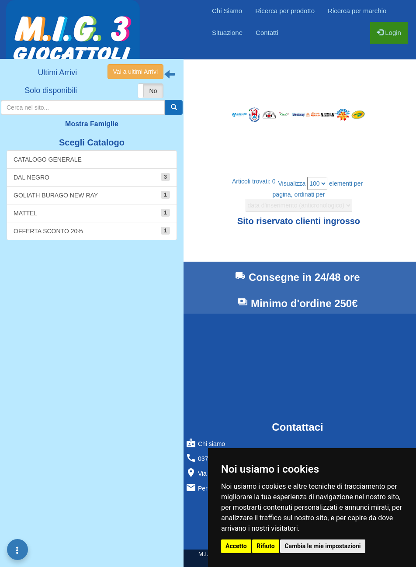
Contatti (267, 32)
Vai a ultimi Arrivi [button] (135, 71)
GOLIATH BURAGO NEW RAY (92, 195)
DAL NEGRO (92, 177)
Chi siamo (205, 443)
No (153, 90)
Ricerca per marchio (357, 10)
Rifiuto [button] (266, 546)
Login (389, 32)
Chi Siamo (227, 10)
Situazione (227, 32)
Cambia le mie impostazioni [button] (322, 546)
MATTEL (92, 213)
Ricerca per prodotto (285, 10)
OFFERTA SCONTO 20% (92, 231)
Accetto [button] (236, 546)
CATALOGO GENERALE (48, 159)
